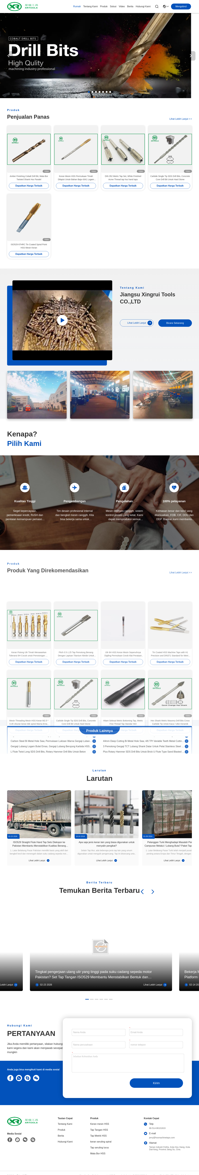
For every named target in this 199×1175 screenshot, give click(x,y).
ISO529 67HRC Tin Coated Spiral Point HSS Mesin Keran (29, 246)
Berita (130, 6)
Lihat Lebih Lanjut (181, 119)
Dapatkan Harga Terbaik (28, 185)
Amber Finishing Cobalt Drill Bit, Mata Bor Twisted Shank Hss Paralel (29, 178)
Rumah (77, 6)
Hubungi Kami (143, 6)
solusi (113, 6)
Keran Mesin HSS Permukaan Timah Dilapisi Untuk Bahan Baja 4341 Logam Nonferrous (76, 178)
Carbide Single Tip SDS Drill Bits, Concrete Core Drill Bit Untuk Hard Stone (170, 178)
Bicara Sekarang (175, 323)
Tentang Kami (90, 6)
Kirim (156, 1083)
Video (122, 6)
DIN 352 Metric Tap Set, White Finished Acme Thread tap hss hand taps (123, 178)
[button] (89, 92)
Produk (104, 6)
